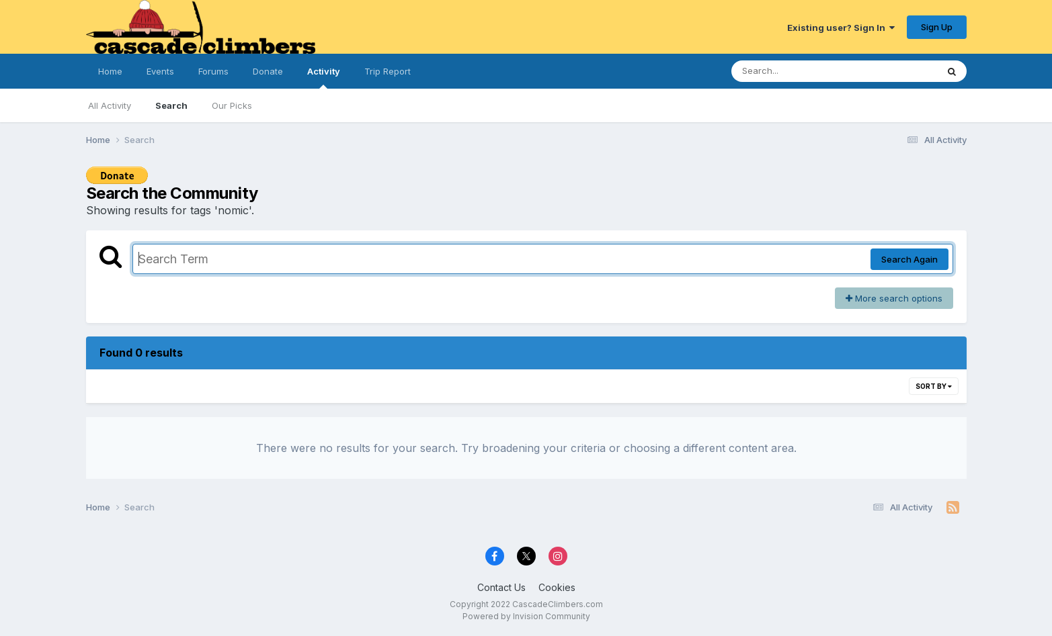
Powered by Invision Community (526, 616)
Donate (268, 71)
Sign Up (937, 26)
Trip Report (387, 71)
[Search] (797, 71)
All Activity (109, 105)
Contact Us (501, 587)
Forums (213, 71)
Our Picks (232, 105)
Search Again (909, 259)
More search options (894, 298)
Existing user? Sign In (841, 27)
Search (171, 105)
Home (110, 71)
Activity (323, 77)
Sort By (934, 386)
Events (160, 71)
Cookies (556, 587)
